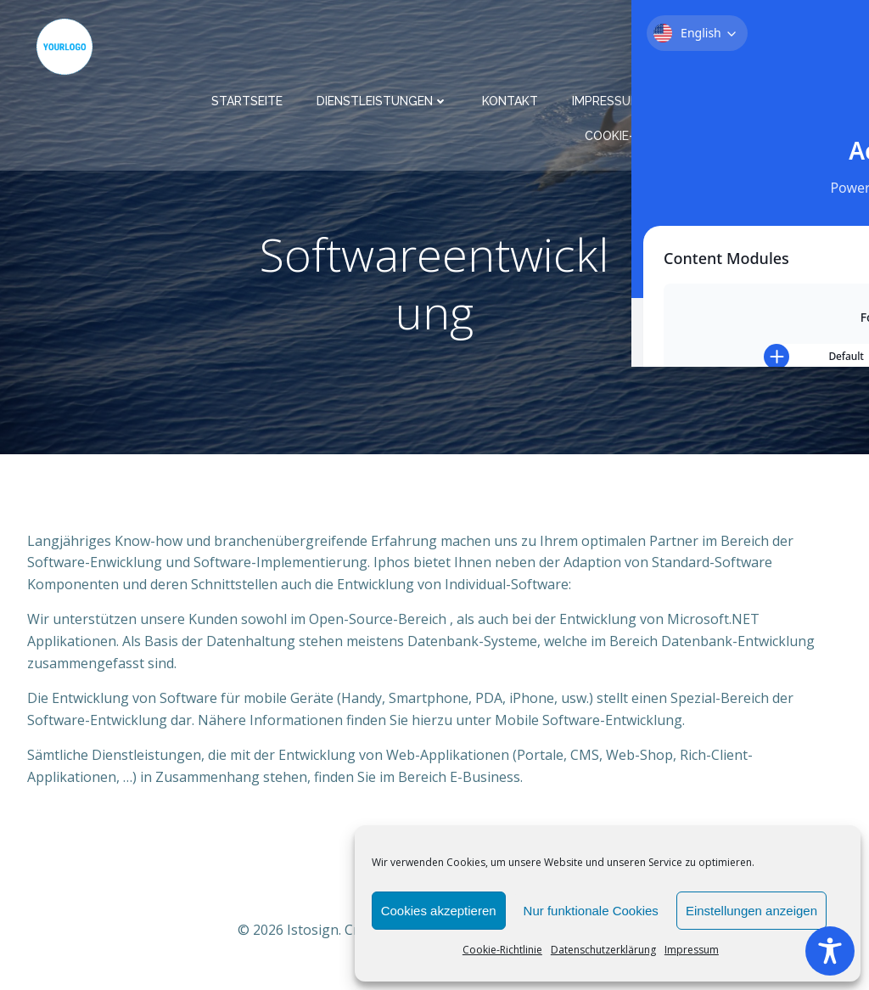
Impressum (691, 949)
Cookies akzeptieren (438, 910)
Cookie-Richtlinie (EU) (661, 128)
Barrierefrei (803, 128)
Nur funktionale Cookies (591, 910)
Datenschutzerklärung (603, 949)
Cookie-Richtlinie (502, 949)
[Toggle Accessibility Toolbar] (830, 951)
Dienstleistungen (390, 93)
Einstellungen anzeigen (751, 910)
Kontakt (518, 93)
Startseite (254, 93)
